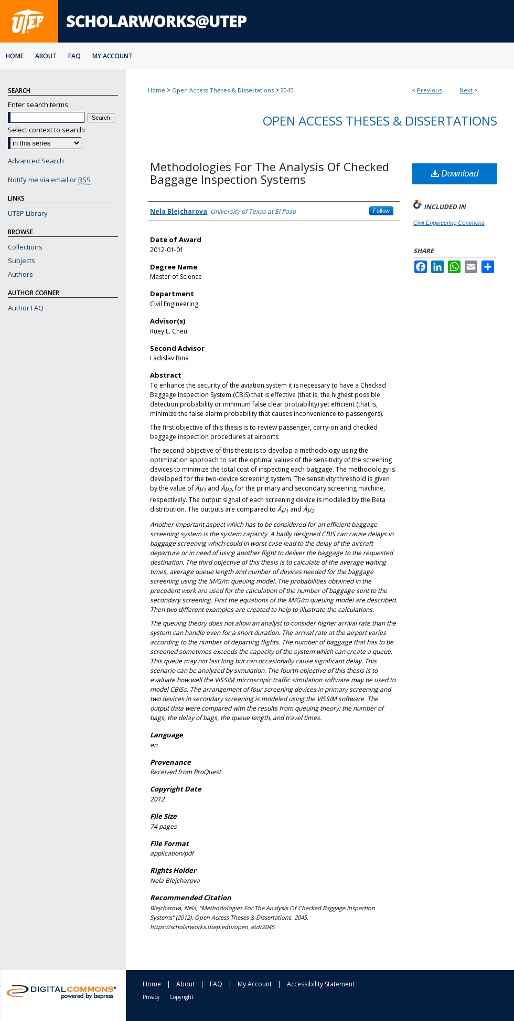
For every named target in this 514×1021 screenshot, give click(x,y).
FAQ (216, 984)
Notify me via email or (49, 179)
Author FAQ (26, 307)
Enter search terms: (39, 104)
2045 (287, 90)
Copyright (181, 997)
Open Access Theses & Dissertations (223, 90)
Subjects (21, 260)
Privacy (151, 997)
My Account (255, 984)
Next (466, 90)
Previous (429, 90)
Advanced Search (36, 160)
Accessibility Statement (321, 984)
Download (455, 173)
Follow (381, 210)
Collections (25, 247)
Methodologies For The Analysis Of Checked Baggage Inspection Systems (269, 173)
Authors (20, 274)
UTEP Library (28, 213)
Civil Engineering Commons (449, 223)
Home (156, 90)
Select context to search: (46, 129)
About (185, 984)
